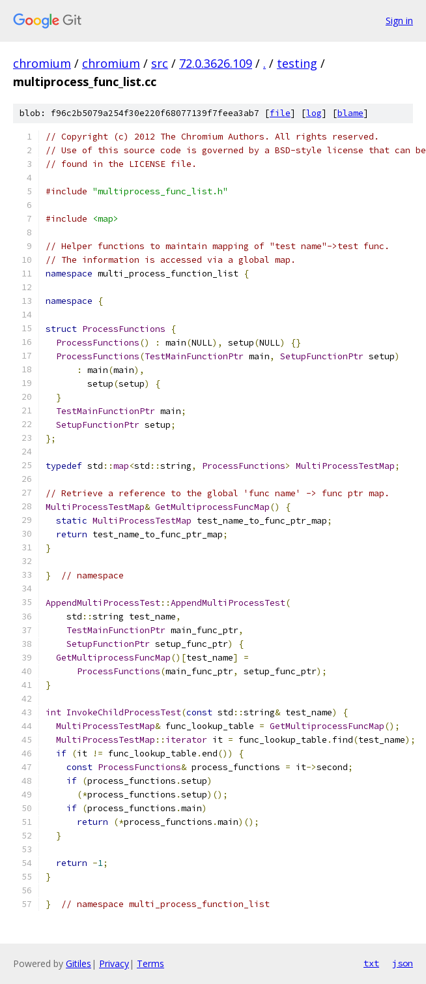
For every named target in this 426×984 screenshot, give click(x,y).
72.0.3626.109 (215, 63)
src (159, 63)
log (314, 113)
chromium (42, 63)
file (280, 113)
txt (371, 963)
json (402, 963)
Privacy (114, 963)
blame (350, 113)
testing (297, 63)
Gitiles (78, 963)
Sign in (399, 20)
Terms (150, 963)
